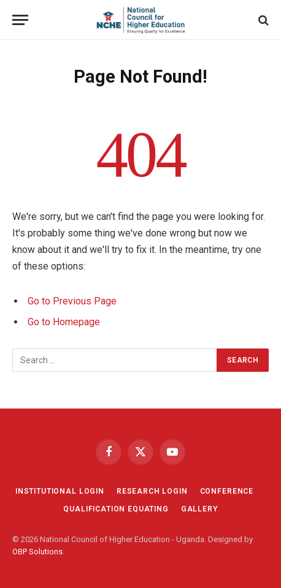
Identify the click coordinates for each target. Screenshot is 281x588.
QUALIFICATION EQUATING (115, 509)
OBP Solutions (37, 551)
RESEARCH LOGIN (152, 491)
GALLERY (199, 509)
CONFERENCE (226, 491)
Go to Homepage (64, 322)
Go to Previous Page (72, 301)
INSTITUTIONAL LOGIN (59, 491)
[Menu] (20, 20)
